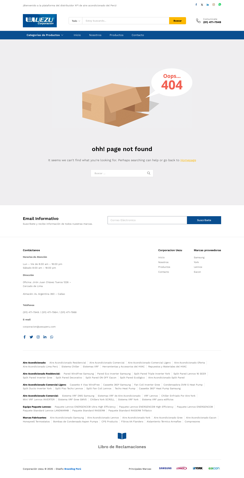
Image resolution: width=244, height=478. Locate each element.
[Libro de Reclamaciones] (122, 436)
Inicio (77, 35)
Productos (116, 35)
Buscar (178, 20)
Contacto (138, 35)
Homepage (188, 160)
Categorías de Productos (43, 35)
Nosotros (95, 35)
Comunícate (210, 19)
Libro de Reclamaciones (122, 446)
